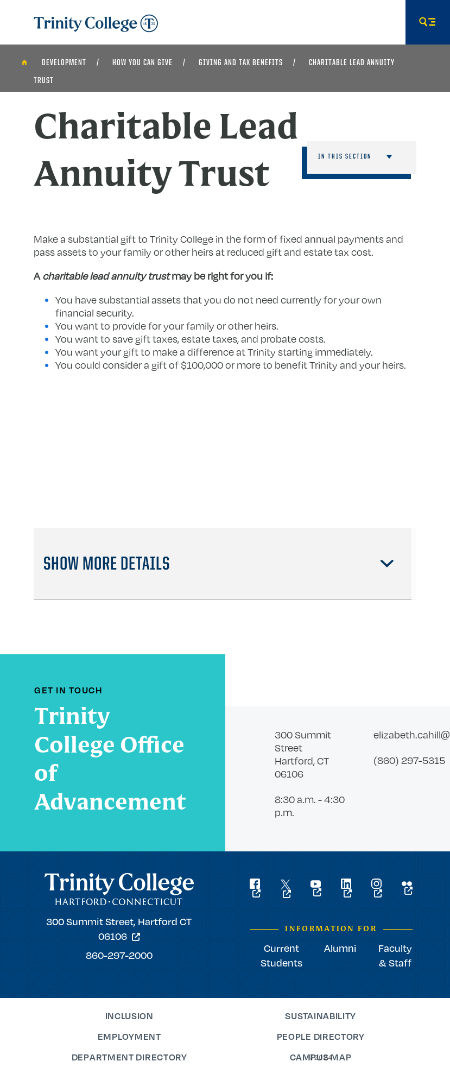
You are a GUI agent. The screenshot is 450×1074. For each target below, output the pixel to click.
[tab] (222, 564)
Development (64, 63)
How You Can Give (142, 63)
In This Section (345, 156)
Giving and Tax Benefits (241, 63)
